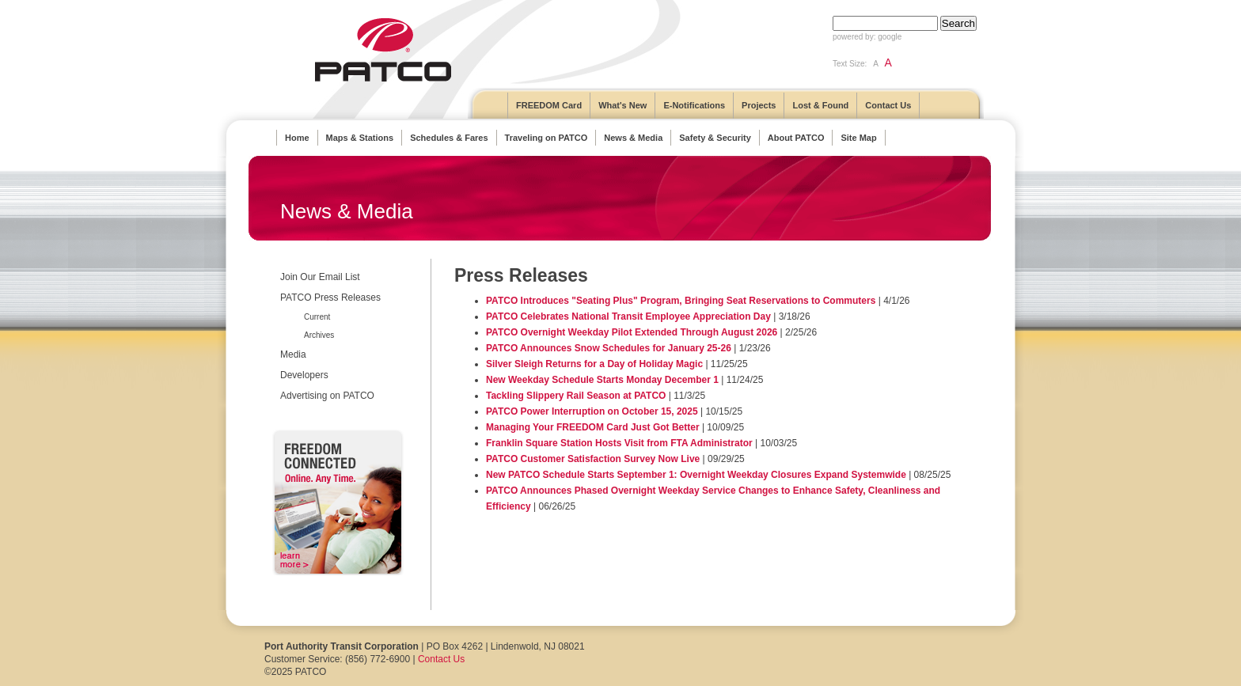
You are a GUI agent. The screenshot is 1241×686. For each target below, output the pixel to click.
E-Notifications (694, 105)
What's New (622, 105)
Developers (304, 375)
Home (297, 137)
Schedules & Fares (449, 137)
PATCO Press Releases (330, 297)
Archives (319, 335)
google (889, 36)
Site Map (858, 137)
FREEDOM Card (549, 105)
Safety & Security (714, 137)
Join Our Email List (320, 276)
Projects (759, 105)
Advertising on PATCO (327, 395)
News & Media (633, 137)
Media (293, 354)
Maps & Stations (360, 137)
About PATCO (796, 137)
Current (317, 317)
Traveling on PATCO (546, 137)
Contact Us (888, 105)
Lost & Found (820, 105)
